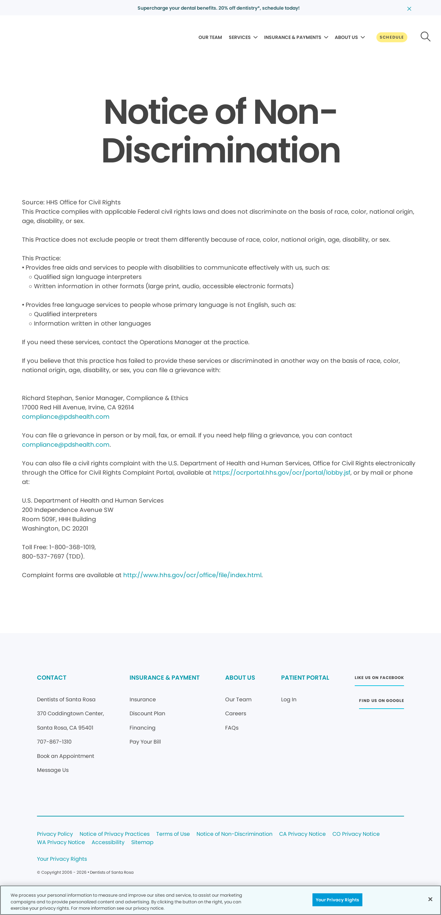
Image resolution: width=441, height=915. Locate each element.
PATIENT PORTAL (305, 677)
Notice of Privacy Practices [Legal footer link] (115, 834)
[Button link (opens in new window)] (379, 679)
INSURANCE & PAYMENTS (292, 37)
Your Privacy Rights (62, 859)
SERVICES (240, 37)
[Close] (430, 899)
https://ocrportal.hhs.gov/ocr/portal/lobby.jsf (281, 472)
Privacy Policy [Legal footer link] (55, 834)
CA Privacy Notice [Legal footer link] (302, 834)
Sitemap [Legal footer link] (142, 842)
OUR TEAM (210, 37)
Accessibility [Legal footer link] (108, 842)
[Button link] (391, 37)
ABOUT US (346, 37)
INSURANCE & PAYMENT (165, 677)
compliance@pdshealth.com (66, 416)
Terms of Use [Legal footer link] (173, 834)
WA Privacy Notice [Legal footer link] (61, 842)
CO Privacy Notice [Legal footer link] (356, 834)
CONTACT (51, 677)
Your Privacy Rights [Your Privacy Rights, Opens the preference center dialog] (337, 899)
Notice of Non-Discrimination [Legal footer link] (234, 834)
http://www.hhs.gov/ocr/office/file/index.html (192, 575)
